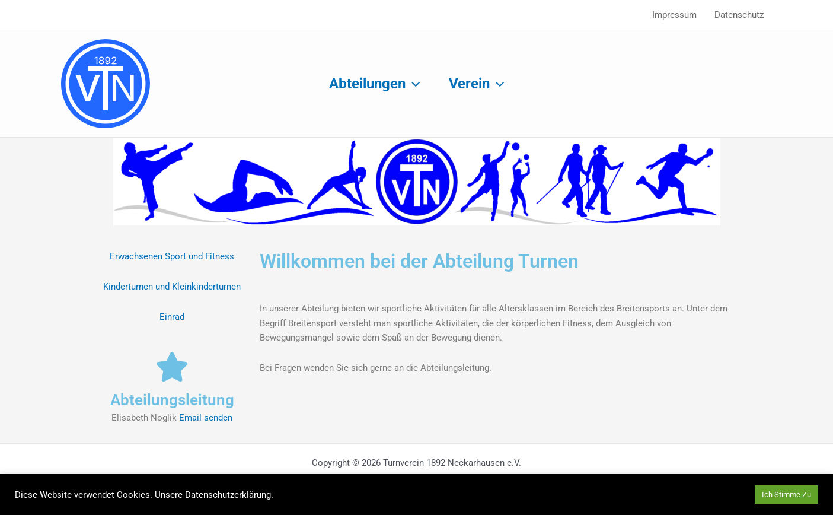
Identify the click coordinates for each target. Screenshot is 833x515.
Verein (476, 83)
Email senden (205, 417)
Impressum (674, 14)
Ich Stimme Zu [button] (786, 494)
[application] (413, 83)
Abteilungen (374, 83)
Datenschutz (739, 14)
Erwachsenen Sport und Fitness (172, 256)
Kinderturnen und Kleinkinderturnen (172, 286)
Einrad (171, 316)
